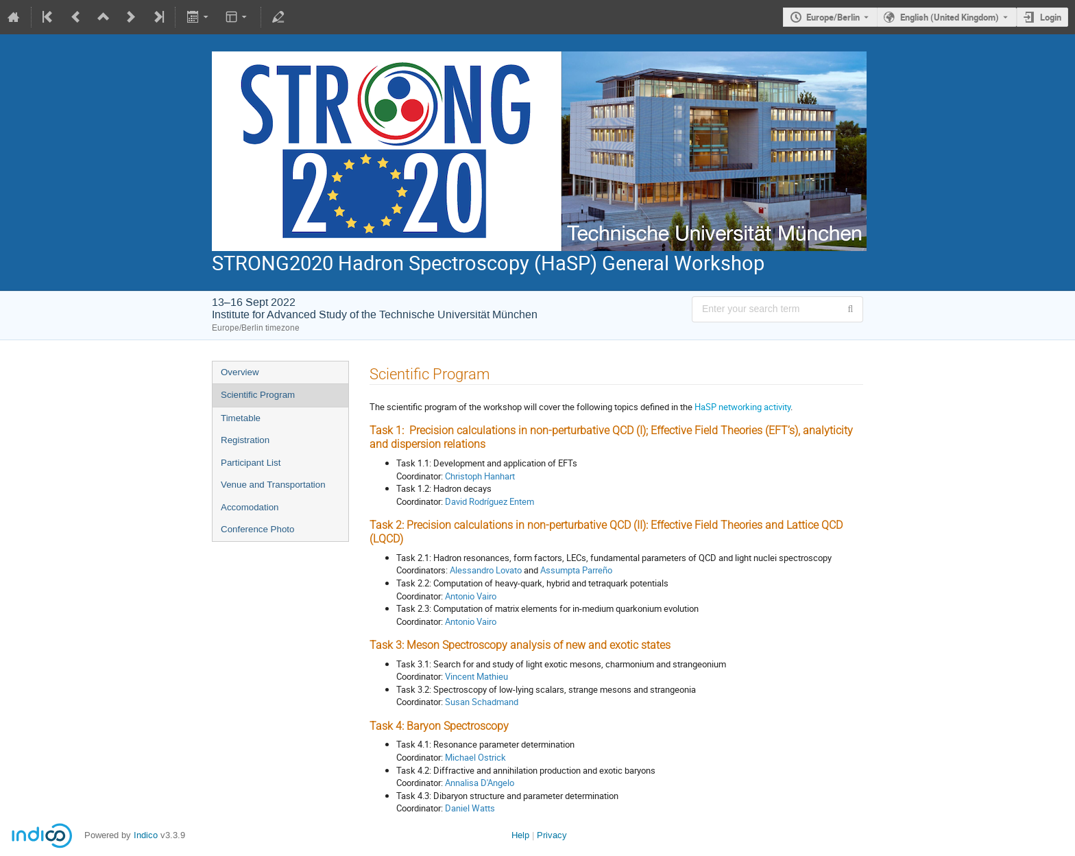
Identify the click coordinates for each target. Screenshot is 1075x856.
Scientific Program (258, 395)
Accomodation (249, 507)
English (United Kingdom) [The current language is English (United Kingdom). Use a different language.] (949, 17)
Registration (245, 440)
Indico (146, 835)
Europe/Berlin (833, 17)
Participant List (250, 462)
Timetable (241, 418)
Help (520, 835)
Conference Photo (257, 529)
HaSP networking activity (742, 407)
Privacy (552, 835)
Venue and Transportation (273, 484)
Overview (240, 372)
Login (1050, 17)
